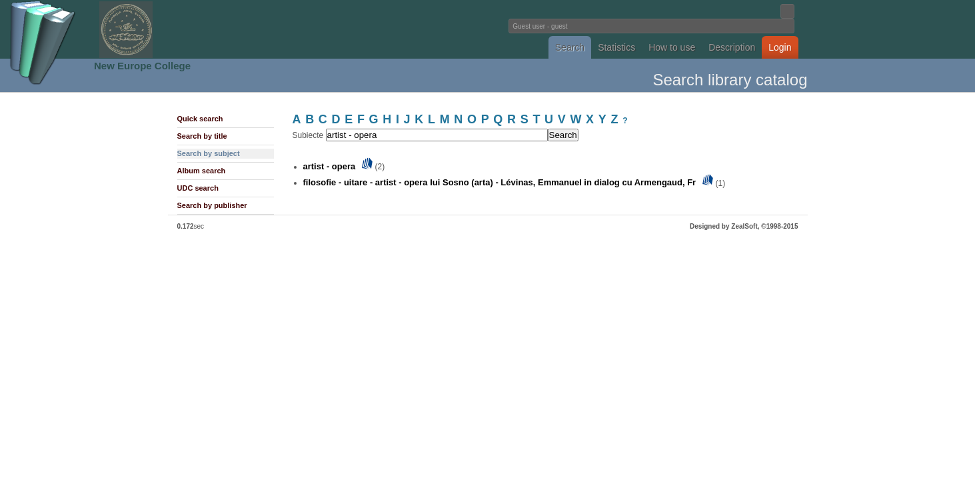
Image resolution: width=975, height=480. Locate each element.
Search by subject (208, 153)
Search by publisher (212, 205)
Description (731, 47)
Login (779, 47)
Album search (201, 171)
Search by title (202, 136)
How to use (671, 47)
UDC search (198, 188)
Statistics (616, 47)
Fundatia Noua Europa (268, 29)
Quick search (200, 119)
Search (569, 47)
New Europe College (142, 65)
